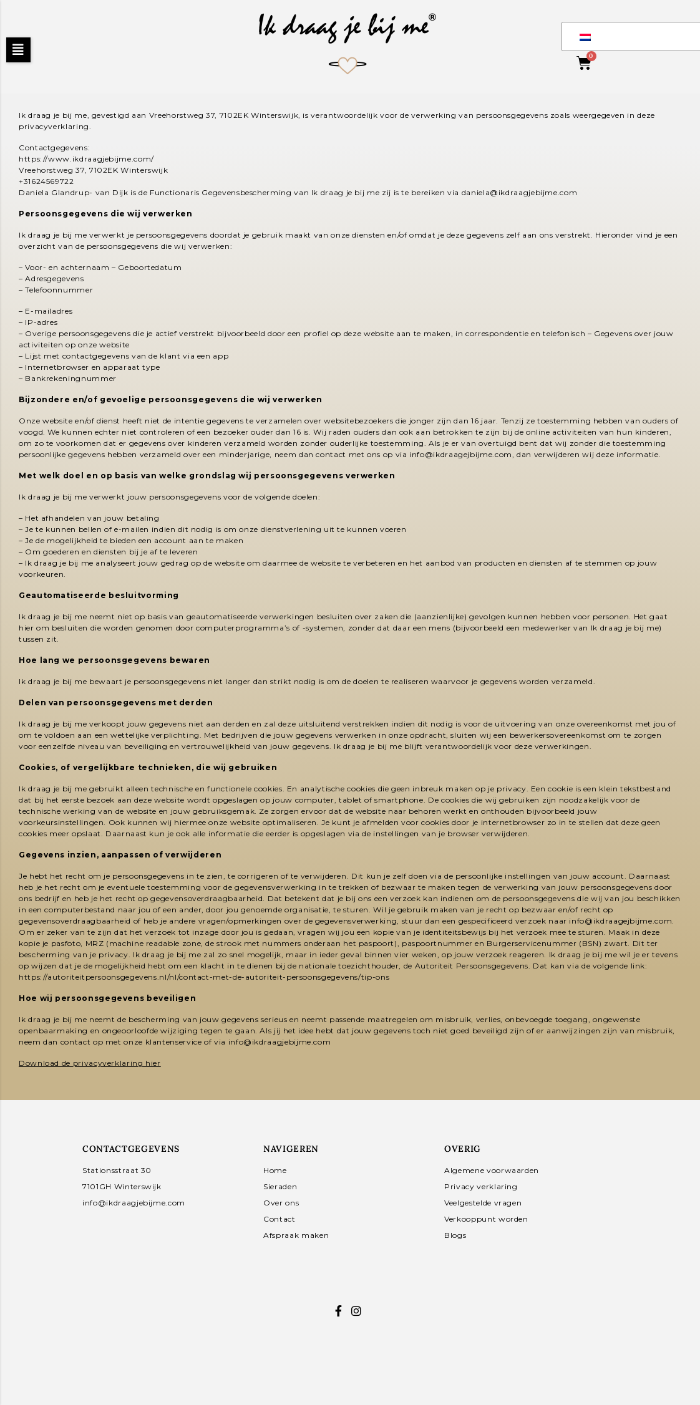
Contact (279, 1219)
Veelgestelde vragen (483, 1202)
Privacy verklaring (481, 1186)
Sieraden (280, 1186)
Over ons (281, 1202)
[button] (18, 49)
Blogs (455, 1235)
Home (275, 1170)
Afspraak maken (296, 1235)
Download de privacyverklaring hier (90, 1063)
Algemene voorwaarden (491, 1170)
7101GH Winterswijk (122, 1186)
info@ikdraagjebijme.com (133, 1202)
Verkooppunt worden (486, 1219)
